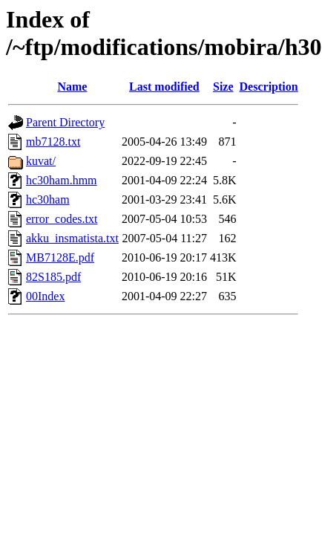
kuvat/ (41, 161)
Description (269, 86)
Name (72, 86)
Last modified (164, 86)
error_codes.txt (61, 219)
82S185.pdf (53, 276)
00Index (45, 296)
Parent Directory (65, 122)
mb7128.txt (53, 141)
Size (223, 86)
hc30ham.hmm (61, 180)
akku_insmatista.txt (72, 238)
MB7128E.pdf (60, 257)
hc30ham (48, 199)
